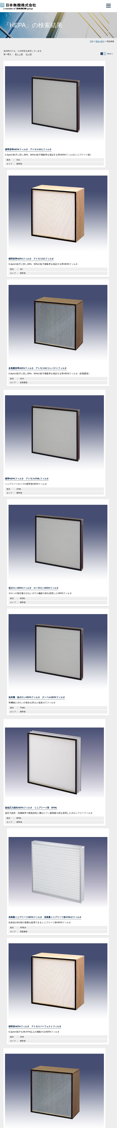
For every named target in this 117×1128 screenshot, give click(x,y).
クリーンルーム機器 (17, 493)
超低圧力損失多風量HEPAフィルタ (19, 356)
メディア (29, 681)
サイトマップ (41, 695)
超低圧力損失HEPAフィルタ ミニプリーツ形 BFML (19, 221)
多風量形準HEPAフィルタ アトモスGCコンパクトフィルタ (95, 94)
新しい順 (19, 54)
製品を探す (100, 41)
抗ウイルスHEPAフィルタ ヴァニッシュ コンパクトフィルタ (58, 290)
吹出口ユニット (16, 499)
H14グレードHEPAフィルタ (56, 354)
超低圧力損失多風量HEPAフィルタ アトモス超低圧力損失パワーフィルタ (96, 290)
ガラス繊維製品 (15, 563)
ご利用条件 (28, 695)
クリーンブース (16, 544)
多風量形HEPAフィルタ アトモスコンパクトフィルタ (19, 289)
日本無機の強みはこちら (57, 608)
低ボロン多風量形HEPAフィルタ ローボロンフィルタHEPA (95, 356)
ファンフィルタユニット (20, 512)
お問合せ (29, 688)
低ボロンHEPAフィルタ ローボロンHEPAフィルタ (57, 158)
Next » (110, 54)
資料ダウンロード (87, 640)
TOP (91, 41)
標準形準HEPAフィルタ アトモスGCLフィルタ (19, 94)
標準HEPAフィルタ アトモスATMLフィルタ (20, 158)
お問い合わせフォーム (30, 640)
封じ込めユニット (17, 550)
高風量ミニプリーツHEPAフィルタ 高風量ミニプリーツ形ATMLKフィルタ (58, 223)
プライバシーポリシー (11, 695)
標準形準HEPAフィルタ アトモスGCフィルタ (57, 94)
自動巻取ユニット (17, 538)
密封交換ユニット (17, 531)
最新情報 (87, 674)
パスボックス (15, 525)
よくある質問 (29, 674)
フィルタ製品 (14, 480)
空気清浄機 (14, 557)
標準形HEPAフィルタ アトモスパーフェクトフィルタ (95, 221)
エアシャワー (15, 518)
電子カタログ (87, 681)
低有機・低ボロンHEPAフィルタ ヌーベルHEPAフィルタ (95, 158)
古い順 (29, 54)
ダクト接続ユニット (18, 506)
